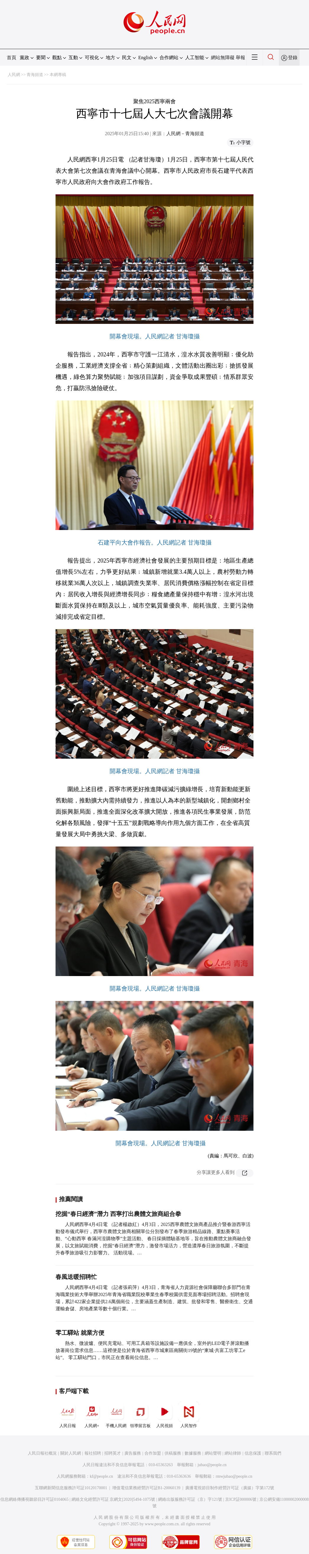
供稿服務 (173, 1453)
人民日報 (67, 1414)
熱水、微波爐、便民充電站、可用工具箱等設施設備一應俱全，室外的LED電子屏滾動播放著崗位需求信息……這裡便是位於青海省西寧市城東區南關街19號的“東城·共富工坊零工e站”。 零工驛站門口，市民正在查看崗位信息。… (152, 1350)
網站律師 (233, 1453)
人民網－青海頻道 (185, 133)
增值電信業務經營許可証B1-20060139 (146, 1488)
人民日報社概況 (42, 1453)
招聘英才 (112, 1453)
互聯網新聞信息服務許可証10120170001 (71, 1488)
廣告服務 (132, 1453)
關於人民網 (70, 1453)
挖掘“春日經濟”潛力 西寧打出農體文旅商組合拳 (118, 1214)
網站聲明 (213, 1453)
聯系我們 (273, 1453)
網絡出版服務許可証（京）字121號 (190, 1499)
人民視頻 (164, 1414)
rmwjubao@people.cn (234, 1476)
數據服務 (193, 1453)
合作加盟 (152, 1453)
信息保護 (253, 1453)
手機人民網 (116, 1414)
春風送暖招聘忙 (76, 1277)
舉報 (240, 57)
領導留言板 (140, 1414)
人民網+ (92, 1414)
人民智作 (188, 1414)
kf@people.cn (101, 1476)
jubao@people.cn (212, 1465)
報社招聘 (92, 1453)
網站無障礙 (223, 57)
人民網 (14, 74)
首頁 (11, 57)
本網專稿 (58, 74)
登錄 (292, 57)
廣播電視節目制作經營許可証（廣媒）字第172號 (229, 1488)
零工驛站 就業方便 (80, 1333)
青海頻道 (35, 74)
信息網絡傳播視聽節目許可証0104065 (34, 1499)
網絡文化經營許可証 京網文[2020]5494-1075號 (113, 1499)
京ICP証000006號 (240, 1499)
